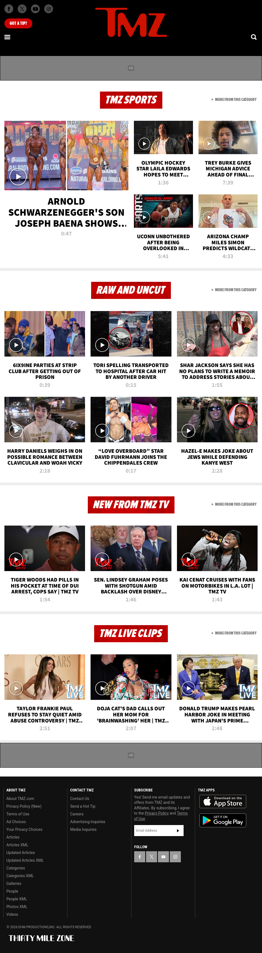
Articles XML (17, 845)
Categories (15, 868)
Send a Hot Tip (82, 806)
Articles (13, 837)
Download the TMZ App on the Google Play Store (222, 820)
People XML (16, 899)
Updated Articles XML (25, 860)
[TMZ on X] (22, 8)
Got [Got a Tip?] (18, 23)
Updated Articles (20, 852)
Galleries (13, 883)
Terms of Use (17, 814)
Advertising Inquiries (87, 822)
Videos (12, 914)
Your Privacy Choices (24, 829)
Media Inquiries (83, 829)
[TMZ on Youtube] (35, 8)
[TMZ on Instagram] (48, 8)
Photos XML (16, 906)
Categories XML (20, 876)
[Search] (254, 37)
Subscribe (178, 830)
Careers (76, 814)
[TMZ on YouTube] (163, 856)
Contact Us (79, 798)
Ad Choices (16, 822)
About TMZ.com (20, 798)
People (12, 891)
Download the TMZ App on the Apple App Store (222, 802)
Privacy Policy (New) (23, 806)
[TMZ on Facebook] (8, 8)
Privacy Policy (157, 813)
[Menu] (7, 37)
